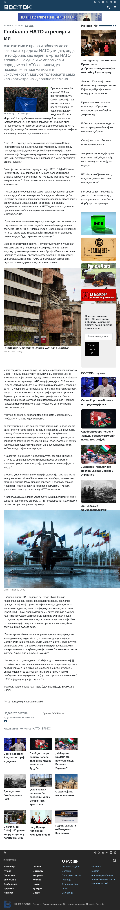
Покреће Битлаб (100, 883)
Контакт (95, 871)
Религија (66, 879)
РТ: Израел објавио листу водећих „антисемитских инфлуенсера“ (96, 178)
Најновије (9, 866)
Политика (9, 875)
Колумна (25, 728)
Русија (7, 871)
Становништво (70, 884)
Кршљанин (11, 728)
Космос (37, 879)
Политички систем (71, 875)
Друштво (9, 888)
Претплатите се (92, 349)
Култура (37, 888)
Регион (37, 866)
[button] (115, 7)
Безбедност (10, 884)
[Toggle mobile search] (108, 7)
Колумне (29, 25)
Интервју (38, 871)
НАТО (36, 728)
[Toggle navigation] (114, 7)
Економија (10, 879)
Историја (66, 871)
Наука (36, 884)
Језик (65, 888)
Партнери (96, 866)
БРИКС (46, 728)
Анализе (8, 892)
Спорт (36, 892)
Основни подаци (71, 866)
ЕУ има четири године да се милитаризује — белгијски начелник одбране (98, 127)
